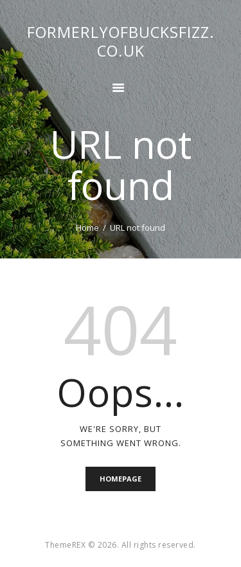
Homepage (120, 478)
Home (87, 227)
